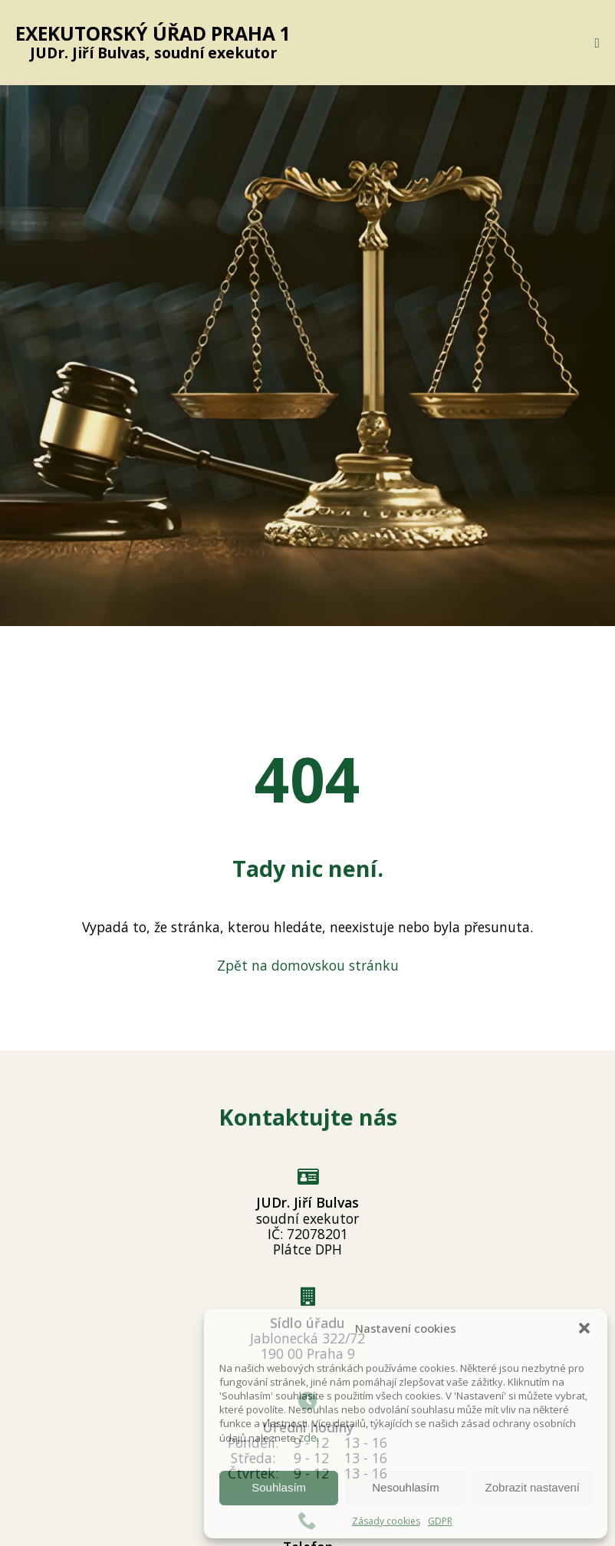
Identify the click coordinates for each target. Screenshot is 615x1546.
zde (307, 1437)
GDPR (440, 1521)
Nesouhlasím (405, 1487)
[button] (584, 1328)
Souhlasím (279, 1487)
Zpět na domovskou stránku (308, 965)
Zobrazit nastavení (532, 1487)
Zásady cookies (386, 1521)
